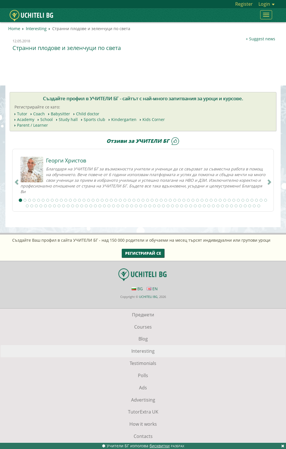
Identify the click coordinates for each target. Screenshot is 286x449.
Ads (143, 388)
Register (244, 4)
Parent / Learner (32, 125)
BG (137, 288)
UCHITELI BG (148, 297)
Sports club (94, 119)
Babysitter (60, 113)
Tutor (22, 113)
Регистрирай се (143, 253)
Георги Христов (66, 160)
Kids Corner (153, 119)
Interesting (36, 28)
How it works (143, 424)
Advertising (143, 400)
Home (14, 28)
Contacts (143, 436)
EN (152, 288)
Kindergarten (123, 119)
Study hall (68, 119)
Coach (39, 113)
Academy (25, 119)
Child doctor (87, 113)
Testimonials (143, 363)
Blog (143, 339)
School (46, 119)
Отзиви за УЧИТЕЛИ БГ (143, 140)
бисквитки (160, 445)
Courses (143, 327)
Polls (143, 375)
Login (266, 4)
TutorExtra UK (143, 412)
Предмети (143, 315)
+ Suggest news (260, 38)
